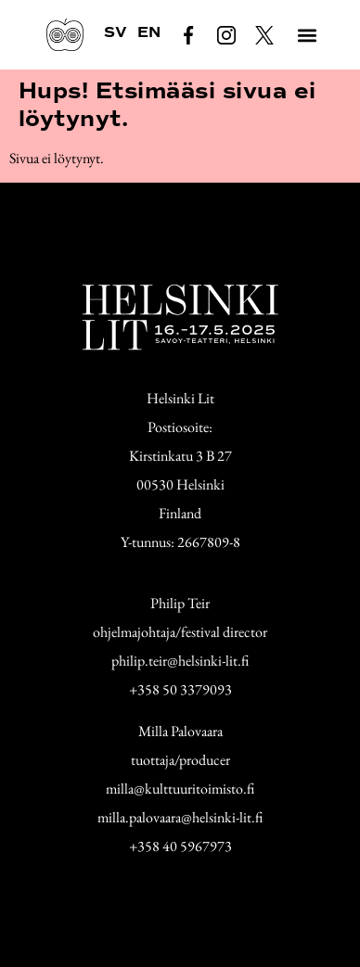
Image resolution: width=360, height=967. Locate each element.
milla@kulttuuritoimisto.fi (180, 788)
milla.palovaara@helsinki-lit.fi (180, 817)
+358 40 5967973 (180, 846)
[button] (307, 34)
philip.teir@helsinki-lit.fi (180, 660)
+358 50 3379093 (180, 689)
